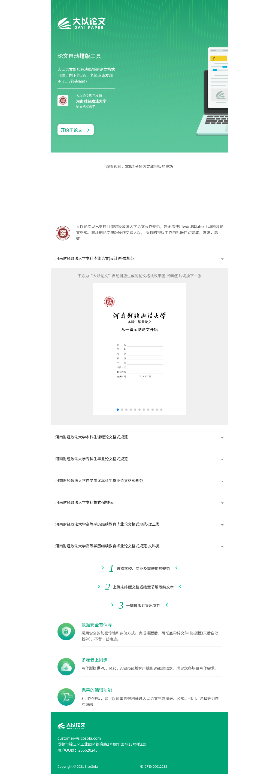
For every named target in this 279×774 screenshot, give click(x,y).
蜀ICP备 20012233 (153, 766)
